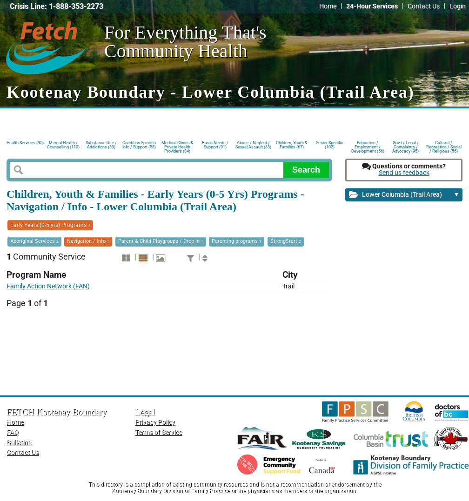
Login (457, 6)
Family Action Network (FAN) (48, 286)
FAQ (13, 432)
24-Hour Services (372, 6)
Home (327, 6)
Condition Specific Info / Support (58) (139, 144)
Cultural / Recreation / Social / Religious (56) (444, 146)
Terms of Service (158, 432)
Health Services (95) (25, 142)
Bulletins (19, 443)
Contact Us (424, 6)
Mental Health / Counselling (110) (63, 144)
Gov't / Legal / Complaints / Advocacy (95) (405, 146)
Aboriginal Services (34, 241)
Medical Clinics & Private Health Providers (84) (177, 146)
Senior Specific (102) (329, 144)
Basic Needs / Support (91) (215, 144)
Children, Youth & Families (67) (292, 144)
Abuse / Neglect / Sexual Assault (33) (253, 144)
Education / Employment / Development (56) (367, 146)
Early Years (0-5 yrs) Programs (50, 225)
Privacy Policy (155, 422)
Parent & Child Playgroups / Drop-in (160, 241)
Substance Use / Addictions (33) (101, 144)
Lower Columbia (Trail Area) (404, 195)
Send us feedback (404, 173)
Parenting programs (236, 241)
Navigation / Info (88, 241)
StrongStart (285, 241)
